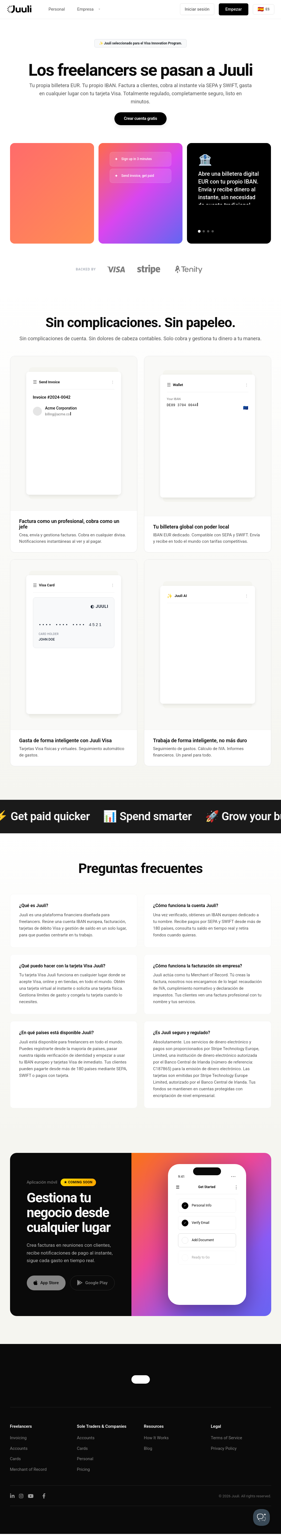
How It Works (156, 1440)
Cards (15, 1461)
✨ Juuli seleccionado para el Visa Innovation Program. (140, 43)
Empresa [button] (85, 9)
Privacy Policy (224, 1451)
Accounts (19, 1451)
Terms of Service (226, 1440)
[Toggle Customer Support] (261, 1517)
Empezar (233, 9)
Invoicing (18, 1440)
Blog (148, 1451)
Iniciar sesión (197, 9)
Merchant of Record (28, 1472)
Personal (57, 9)
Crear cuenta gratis (140, 120)
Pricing (83, 1472)
